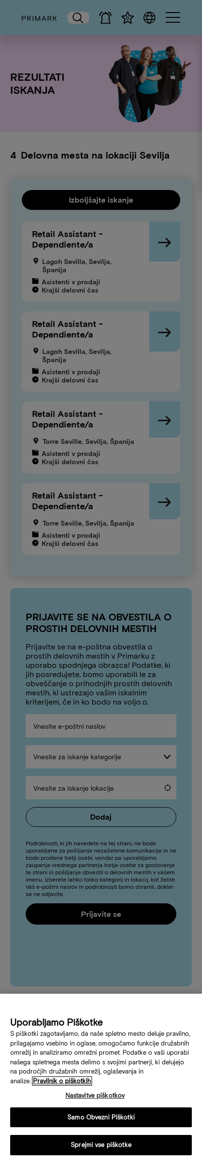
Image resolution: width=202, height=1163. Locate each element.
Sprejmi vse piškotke (101, 1147)
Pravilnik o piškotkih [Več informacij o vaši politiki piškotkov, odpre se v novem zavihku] (62, 1083)
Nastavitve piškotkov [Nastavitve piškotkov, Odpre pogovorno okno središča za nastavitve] (95, 1098)
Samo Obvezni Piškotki (101, 1119)
